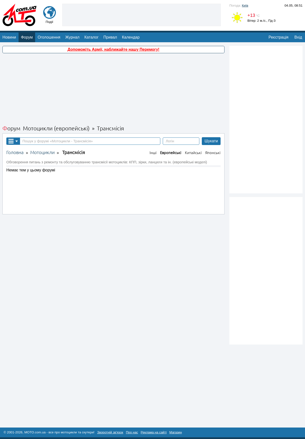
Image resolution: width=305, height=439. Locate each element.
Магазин (175, 432)
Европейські (170, 153)
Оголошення (49, 37)
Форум (27, 37)
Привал (110, 37)
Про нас (132, 432)
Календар (131, 37)
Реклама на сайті (154, 432)
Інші (153, 153)
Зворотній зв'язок (110, 432)
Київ (245, 5)
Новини (9, 37)
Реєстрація (279, 37)
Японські (213, 153)
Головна (15, 152)
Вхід (298, 37)
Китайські (193, 153)
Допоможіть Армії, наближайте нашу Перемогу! (113, 49)
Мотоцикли (42, 152)
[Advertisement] (141, 14)
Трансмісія (73, 152)
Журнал (72, 37)
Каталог (91, 37)
